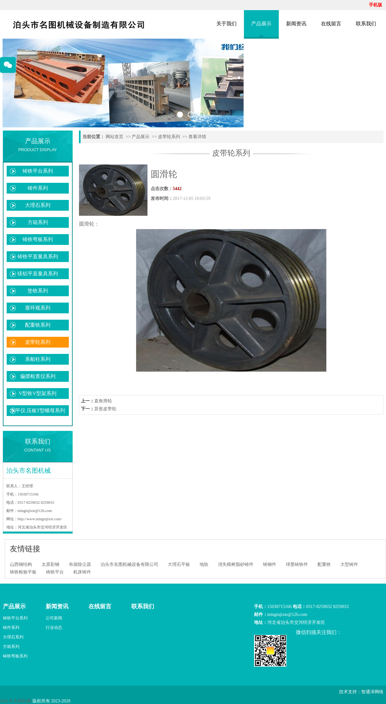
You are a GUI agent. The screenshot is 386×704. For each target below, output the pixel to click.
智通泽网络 (372, 691)
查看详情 (197, 136)
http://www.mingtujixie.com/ (40, 519)
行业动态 (54, 627)
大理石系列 (37, 205)
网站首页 (114, 136)
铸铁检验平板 (23, 572)
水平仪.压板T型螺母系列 (37, 410)
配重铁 (324, 564)
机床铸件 (82, 572)
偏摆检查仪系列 (38, 376)
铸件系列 (38, 188)
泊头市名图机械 (15, 701)
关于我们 (226, 23)
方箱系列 (38, 222)
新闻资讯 (296, 23)
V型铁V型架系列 (37, 393)
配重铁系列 (37, 325)
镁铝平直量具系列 (37, 273)
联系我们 (366, 23)
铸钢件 (269, 564)
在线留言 (331, 23)
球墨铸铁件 (297, 564)
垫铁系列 (38, 290)
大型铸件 (349, 564)
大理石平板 (179, 564)
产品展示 (261, 23)
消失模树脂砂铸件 (235, 564)
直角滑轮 (103, 401)
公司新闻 (54, 618)
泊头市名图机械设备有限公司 (129, 564)
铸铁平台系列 (38, 171)
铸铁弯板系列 (38, 239)
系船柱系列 (37, 359)
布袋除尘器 (80, 564)
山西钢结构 (21, 564)
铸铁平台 (55, 572)
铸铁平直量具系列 (37, 256)
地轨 (204, 564)
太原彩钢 (50, 564)
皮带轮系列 (37, 342)
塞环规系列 (37, 307)
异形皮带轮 (105, 408)
